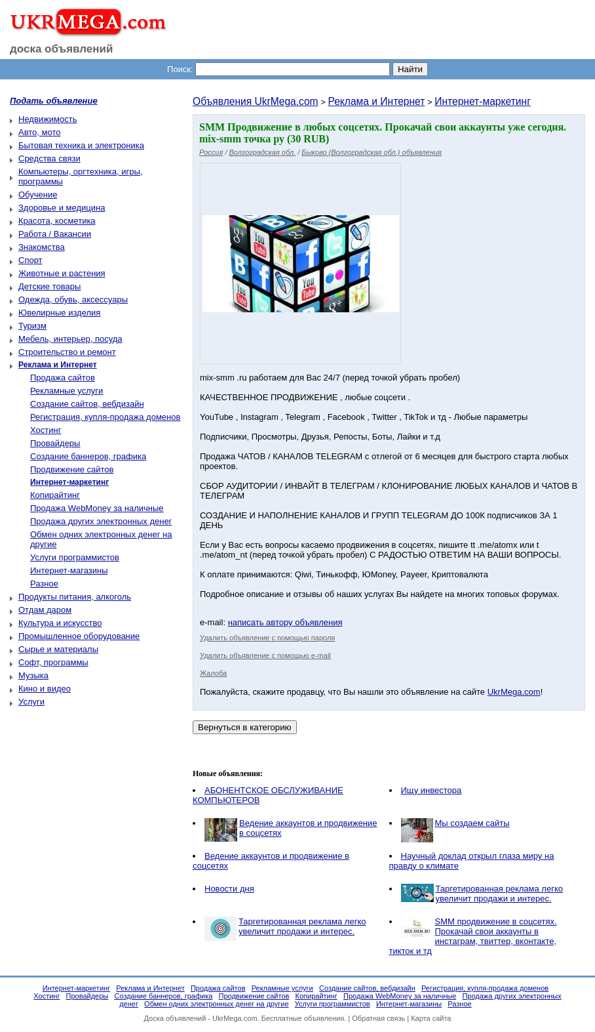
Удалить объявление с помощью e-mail (265, 655)
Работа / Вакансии (54, 234)
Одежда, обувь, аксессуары (73, 299)
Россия (211, 152)
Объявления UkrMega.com (255, 101)
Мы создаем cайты (472, 823)
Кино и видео (44, 688)
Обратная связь (378, 1018)
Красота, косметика (57, 221)
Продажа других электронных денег (101, 521)
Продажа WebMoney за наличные (97, 508)
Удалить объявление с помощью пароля (267, 638)
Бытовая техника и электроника (81, 145)
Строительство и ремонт (67, 352)
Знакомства (41, 247)
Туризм (32, 326)
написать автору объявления (285, 622)
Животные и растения (62, 273)
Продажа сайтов (62, 377)
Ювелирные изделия (59, 313)
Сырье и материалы (58, 649)
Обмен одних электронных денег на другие (216, 1004)
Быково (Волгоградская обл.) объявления (371, 152)
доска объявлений (61, 49)
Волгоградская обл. (262, 152)
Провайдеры (55, 443)
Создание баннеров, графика (88, 456)
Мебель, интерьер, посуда (70, 339)
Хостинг (45, 430)
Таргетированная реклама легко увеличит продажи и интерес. (500, 893)
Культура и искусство (60, 623)
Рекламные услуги (66, 391)
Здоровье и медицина (61, 208)
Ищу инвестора (431, 790)
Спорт (30, 260)
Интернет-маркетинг (482, 101)
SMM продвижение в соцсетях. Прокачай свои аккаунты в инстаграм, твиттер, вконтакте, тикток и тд (473, 936)
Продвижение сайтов (71, 469)
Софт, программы (53, 662)
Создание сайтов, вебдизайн (87, 404)
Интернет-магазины (69, 570)
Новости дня (229, 889)
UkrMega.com (514, 692)
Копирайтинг (55, 495)
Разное (44, 583)
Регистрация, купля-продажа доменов (105, 417)
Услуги (31, 702)
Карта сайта (431, 1018)
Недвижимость (47, 119)
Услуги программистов (74, 557)
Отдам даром (44, 610)
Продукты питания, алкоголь (74, 597)
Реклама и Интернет (376, 101)
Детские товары (49, 286)
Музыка (33, 675)
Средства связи (49, 158)
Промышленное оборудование (79, 636)
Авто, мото (39, 132)
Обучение (37, 194)
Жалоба (213, 673)
